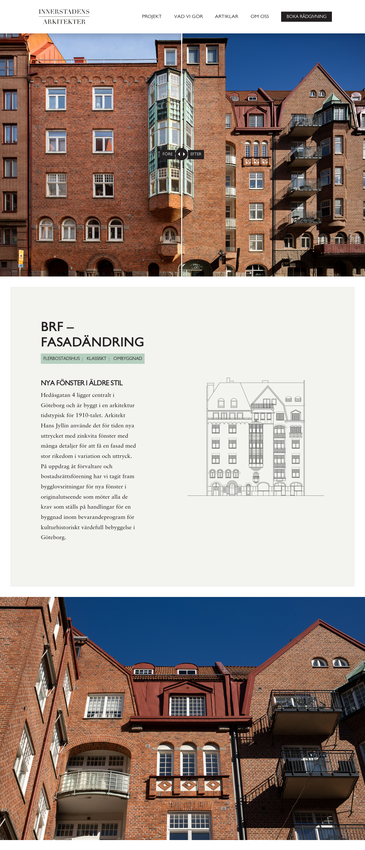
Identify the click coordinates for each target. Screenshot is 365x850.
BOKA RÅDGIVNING (306, 16)
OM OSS (260, 16)
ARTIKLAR (226, 16)
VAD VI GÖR (188, 16)
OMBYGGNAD (127, 359)
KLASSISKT (96, 359)
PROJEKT (152, 16)
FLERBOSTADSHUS (61, 359)
